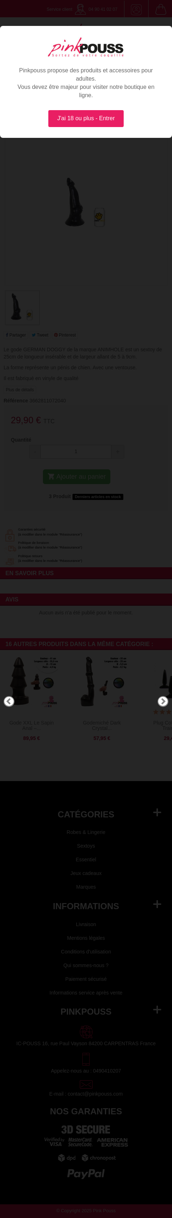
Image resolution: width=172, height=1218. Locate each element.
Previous (9, 701)
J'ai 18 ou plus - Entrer (86, 118)
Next (163, 701)
